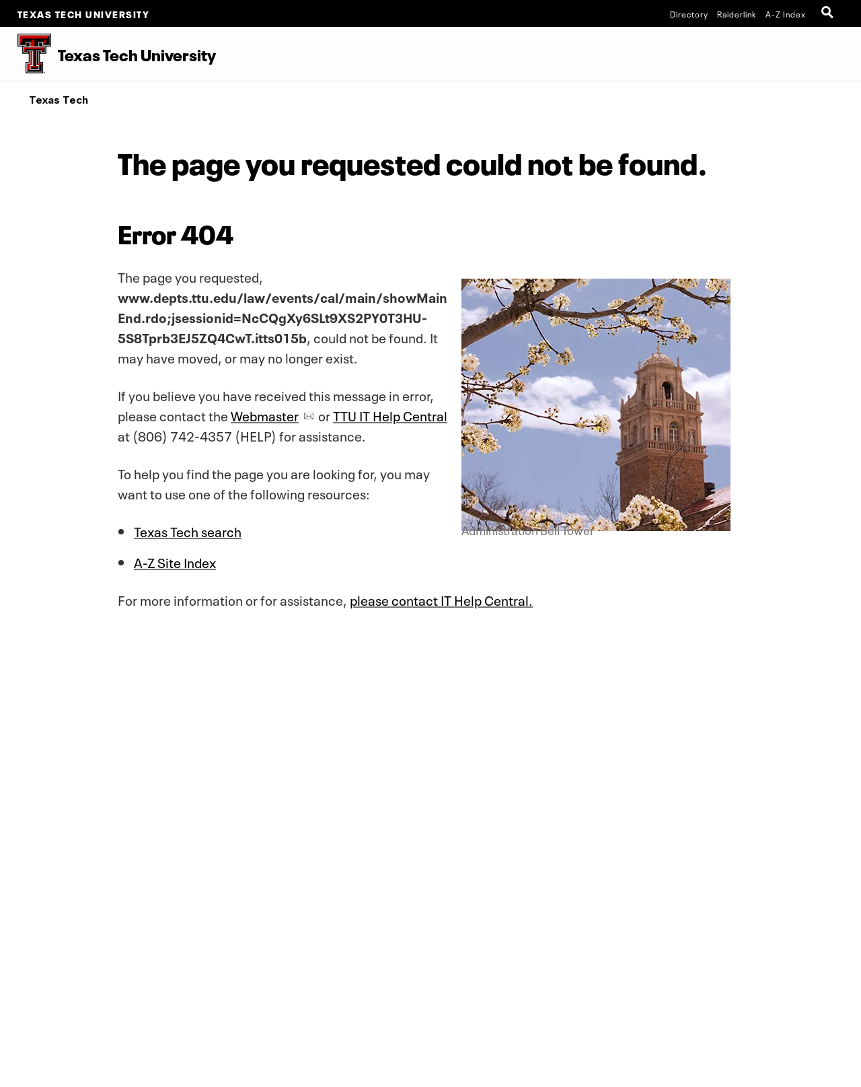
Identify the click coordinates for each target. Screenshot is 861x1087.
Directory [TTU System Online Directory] (689, 13)
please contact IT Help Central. (441, 599)
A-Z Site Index (175, 561)
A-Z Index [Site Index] (785, 13)
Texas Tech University (83, 13)
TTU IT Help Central (390, 415)
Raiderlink (737, 13)
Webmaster (265, 415)
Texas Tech (58, 100)
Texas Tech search (187, 530)
